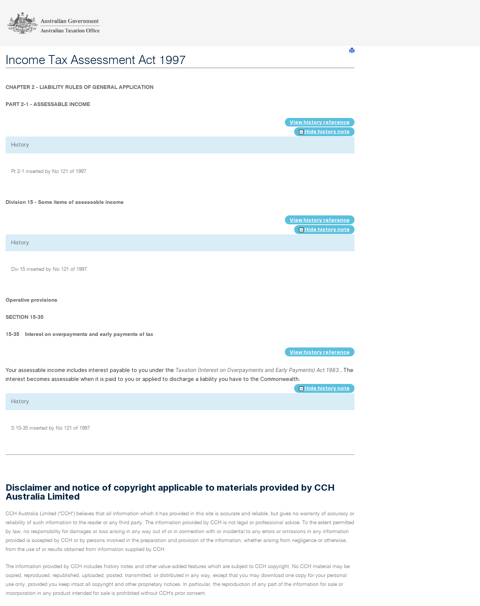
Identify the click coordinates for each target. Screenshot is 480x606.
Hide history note (324, 131)
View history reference (320, 122)
